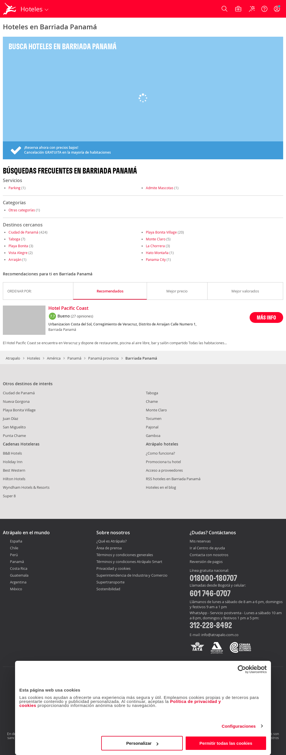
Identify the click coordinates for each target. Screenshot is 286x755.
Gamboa (153, 435)
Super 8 (9, 495)
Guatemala (19, 575)
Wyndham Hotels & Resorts (26, 487)
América (54, 358)
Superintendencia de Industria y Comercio (131, 575)
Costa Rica (18, 568)
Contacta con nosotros (209, 555)
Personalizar (142, 743)
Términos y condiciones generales (124, 554)
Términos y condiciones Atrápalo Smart (129, 561)
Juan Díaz (10, 418)
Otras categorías (22, 210)
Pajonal (152, 427)
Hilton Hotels (14, 478)
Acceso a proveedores (164, 470)
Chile (14, 547)
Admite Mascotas (159, 187)
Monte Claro (155, 239)
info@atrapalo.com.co (220, 634)
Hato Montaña (157, 252)
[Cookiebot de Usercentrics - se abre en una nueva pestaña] (242, 669)
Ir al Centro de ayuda (207, 548)
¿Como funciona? (160, 453)
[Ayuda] (264, 8)
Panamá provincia (103, 358)
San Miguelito (14, 427)
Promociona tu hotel (163, 461)
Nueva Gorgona (16, 401)
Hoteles (33, 358)
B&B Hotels (12, 453)
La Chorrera (155, 246)
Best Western (14, 470)
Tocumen (153, 418)
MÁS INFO (266, 317)
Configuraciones (239, 726)
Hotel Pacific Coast (68, 308)
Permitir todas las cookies (225, 743)
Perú (14, 554)
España (16, 541)
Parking (14, 187)
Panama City (156, 259)
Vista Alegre (18, 252)
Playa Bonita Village (161, 232)
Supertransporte (110, 582)
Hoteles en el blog (161, 487)
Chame (152, 401)
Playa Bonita (18, 246)
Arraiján (15, 259)
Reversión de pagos (206, 562)
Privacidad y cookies (113, 568)
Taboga (14, 239)
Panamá (74, 358)
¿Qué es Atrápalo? (111, 541)
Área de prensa (109, 547)
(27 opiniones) (82, 316)
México (16, 588)
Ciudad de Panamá (23, 232)
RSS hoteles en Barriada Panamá (173, 478)
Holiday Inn (12, 461)
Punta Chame (14, 435)
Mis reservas (200, 541)
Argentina (18, 582)
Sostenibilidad (108, 588)
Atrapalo (13, 358)
